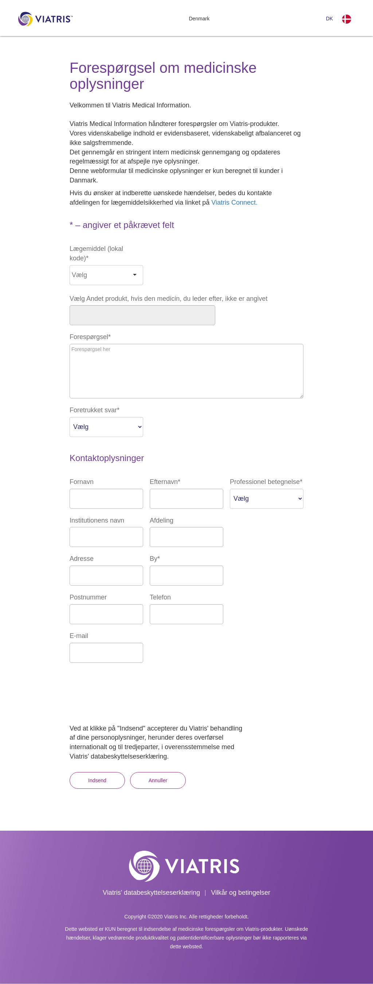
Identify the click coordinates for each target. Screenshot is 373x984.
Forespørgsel (90, 337)
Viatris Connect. (234, 202)
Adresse (82, 558)
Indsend (97, 780)
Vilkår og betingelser (240, 892)
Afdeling (161, 520)
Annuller (158, 780)
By (155, 558)
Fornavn (82, 481)
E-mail (79, 635)
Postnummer (88, 597)
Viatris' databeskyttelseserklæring (151, 892)
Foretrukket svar (94, 410)
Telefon (160, 597)
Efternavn (165, 481)
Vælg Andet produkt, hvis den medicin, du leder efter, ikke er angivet (168, 298)
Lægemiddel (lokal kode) (96, 253)
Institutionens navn (97, 520)
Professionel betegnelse (266, 481)
